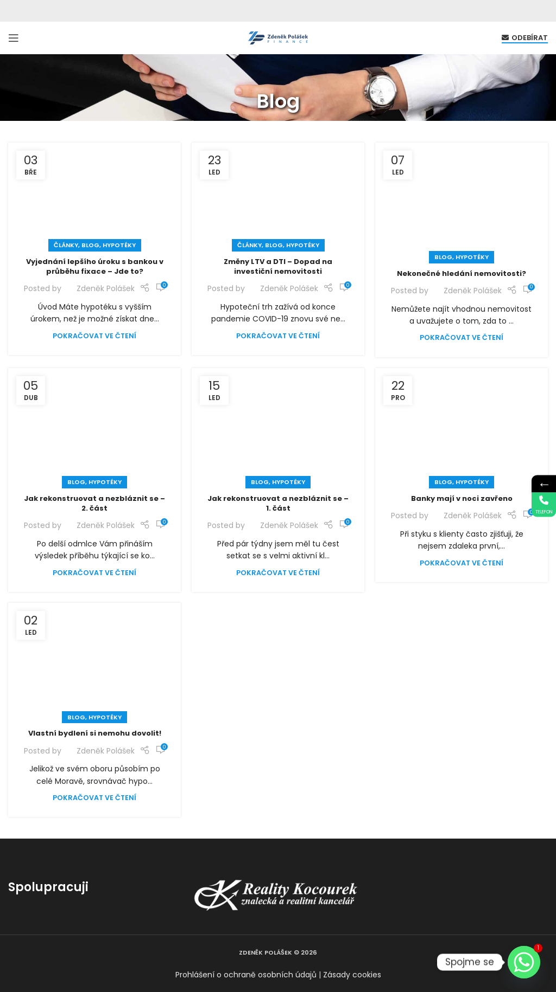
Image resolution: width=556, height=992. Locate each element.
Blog (90, 245)
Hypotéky (119, 245)
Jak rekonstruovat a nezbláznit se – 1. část (278, 503)
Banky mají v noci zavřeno (462, 498)
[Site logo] (278, 37)
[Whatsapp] (524, 962)
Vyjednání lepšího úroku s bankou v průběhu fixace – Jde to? (94, 266)
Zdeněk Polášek (106, 288)
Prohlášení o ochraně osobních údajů (246, 974)
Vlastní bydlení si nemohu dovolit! (94, 733)
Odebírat (525, 38)
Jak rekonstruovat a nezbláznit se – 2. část (94, 503)
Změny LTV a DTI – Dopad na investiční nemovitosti (278, 266)
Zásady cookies (352, 974)
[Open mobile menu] (13, 38)
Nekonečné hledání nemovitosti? (461, 273)
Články (66, 245)
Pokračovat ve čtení (94, 335)
